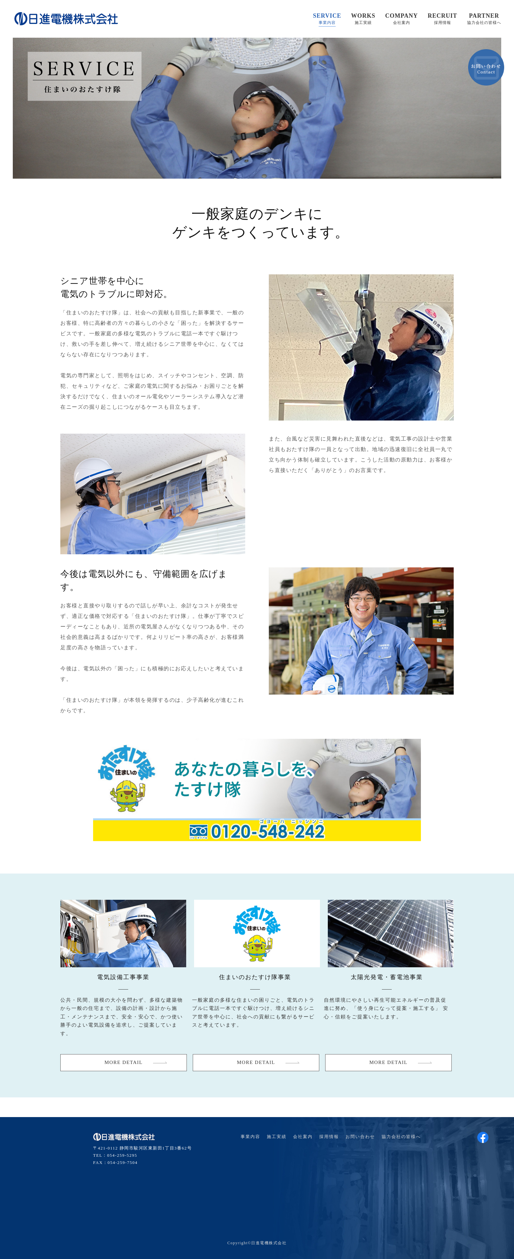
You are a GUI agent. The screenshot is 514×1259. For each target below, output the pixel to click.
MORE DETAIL (124, 1062)
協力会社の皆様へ (401, 1136)
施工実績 (277, 1136)
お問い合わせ (360, 1136)
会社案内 (303, 1136)
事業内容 (250, 1136)
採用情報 (329, 1136)
